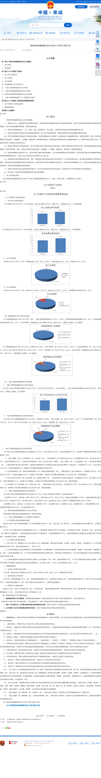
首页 (3, 39)
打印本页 (40, 715)
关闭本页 (50, 715)
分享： (3, 728)
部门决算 (32, 39)
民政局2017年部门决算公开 (15, 722)
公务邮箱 (99, 1)
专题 (6, 39)
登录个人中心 (79, 1)
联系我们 (73, 743)
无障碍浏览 (12, 2)
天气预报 (19, 1)
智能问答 (24, 1)
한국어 (94, 1)
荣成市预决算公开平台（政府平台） (16, 39)
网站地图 (96, 743)
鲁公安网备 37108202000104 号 (33, 745)
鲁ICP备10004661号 (45, 743)
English (90, 1)
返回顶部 (61, 715)
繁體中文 (85, 1)
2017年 (27, 39)
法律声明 (84, 743)
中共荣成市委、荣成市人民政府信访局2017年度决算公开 (24, 719)
